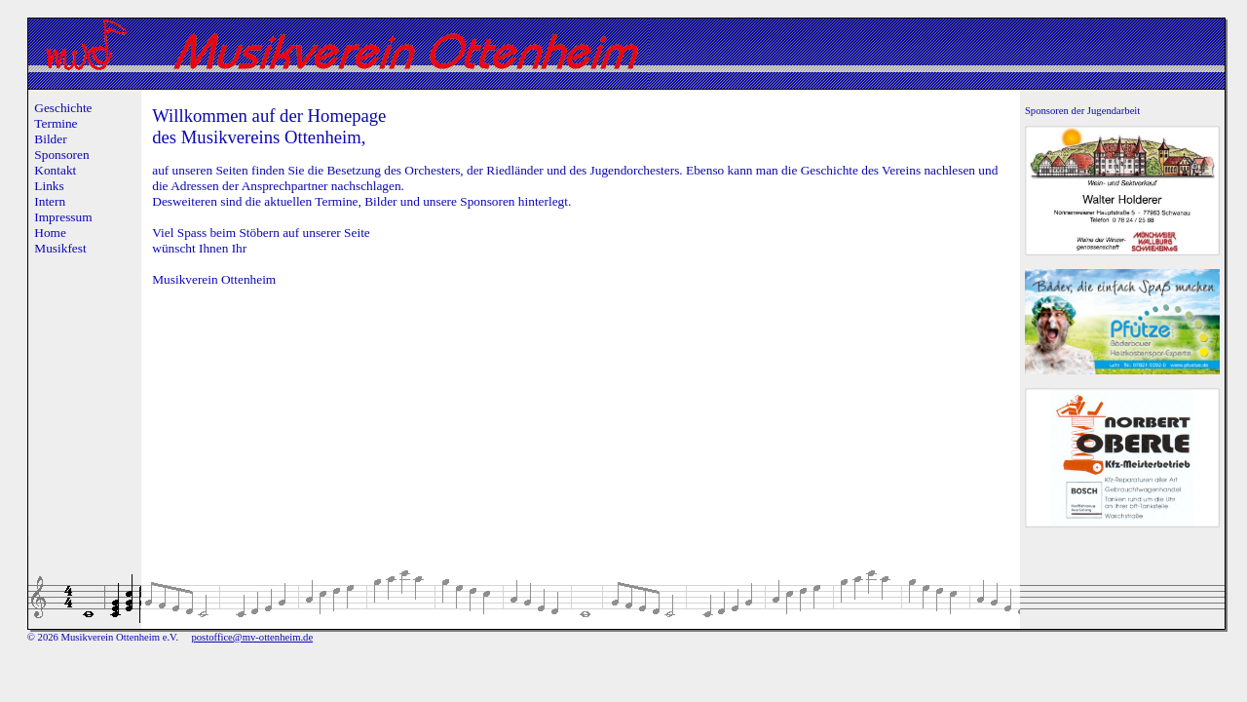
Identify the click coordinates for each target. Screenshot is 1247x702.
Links (48, 185)
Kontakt (55, 170)
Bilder (50, 139)
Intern (49, 201)
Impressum (63, 217)
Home (50, 232)
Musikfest (60, 248)
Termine (55, 123)
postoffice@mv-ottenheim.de (252, 637)
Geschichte (63, 107)
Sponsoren (61, 154)
